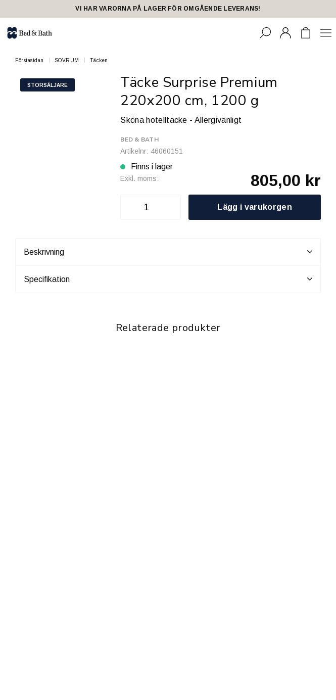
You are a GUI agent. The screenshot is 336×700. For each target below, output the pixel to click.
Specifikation (168, 279)
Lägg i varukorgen (254, 207)
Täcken (99, 60)
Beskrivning (168, 252)
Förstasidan (29, 60)
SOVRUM (67, 60)
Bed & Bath (139, 139)
